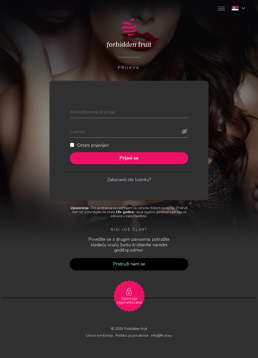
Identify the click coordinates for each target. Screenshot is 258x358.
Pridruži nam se (129, 264)
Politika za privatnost (132, 335)
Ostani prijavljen (89, 145)
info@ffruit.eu (161, 335)
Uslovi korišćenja (99, 335)
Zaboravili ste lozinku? (129, 180)
